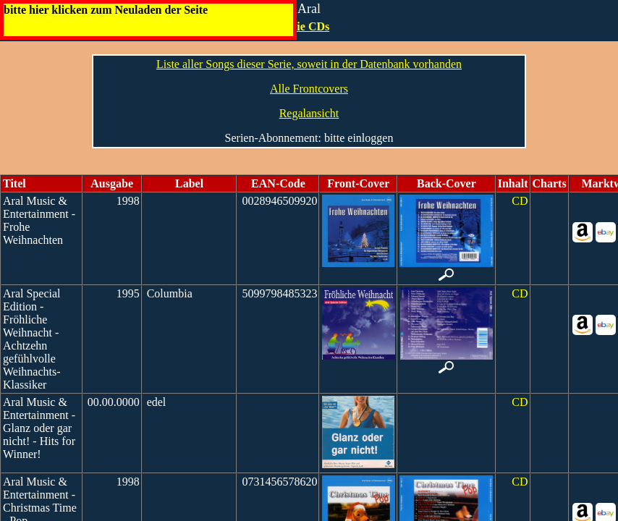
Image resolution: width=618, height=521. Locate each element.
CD (520, 201)
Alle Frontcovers (309, 88)
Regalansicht (309, 113)
